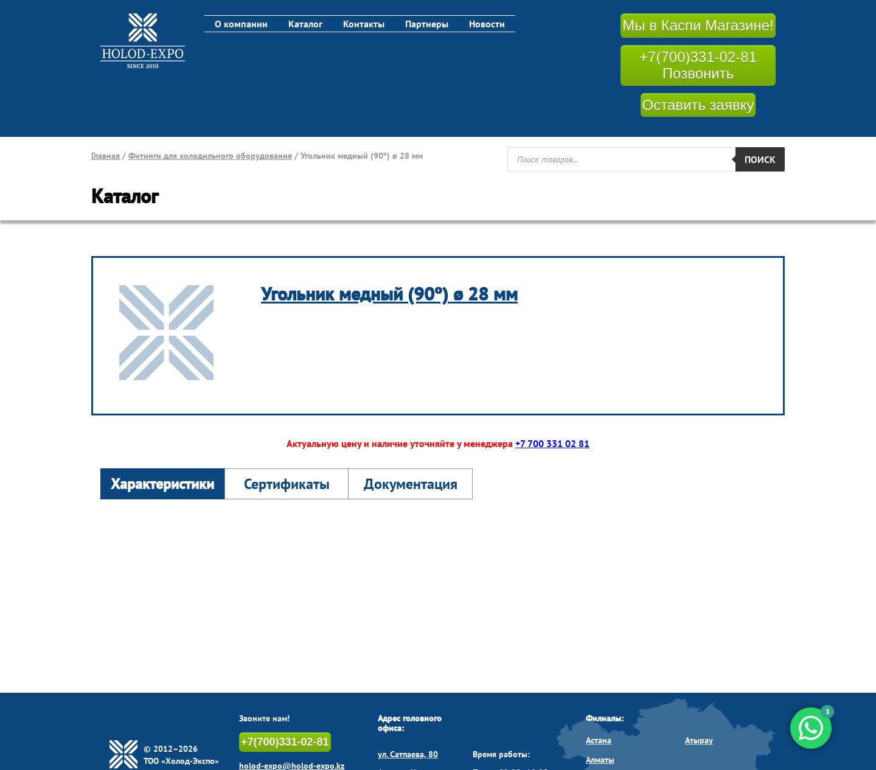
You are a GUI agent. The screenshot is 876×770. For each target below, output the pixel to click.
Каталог (305, 24)
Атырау (699, 740)
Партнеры (426, 24)
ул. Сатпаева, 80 (408, 754)
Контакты (363, 24)
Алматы (600, 759)
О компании (241, 24)
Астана (598, 740)
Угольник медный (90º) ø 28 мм (389, 293)
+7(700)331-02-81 (285, 742)
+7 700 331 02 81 (552, 443)
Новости (487, 24)
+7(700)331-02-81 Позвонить (698, 65)
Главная (105, 155)
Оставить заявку (698, 105)
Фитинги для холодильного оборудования (210, 155)
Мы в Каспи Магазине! (697, 25)
